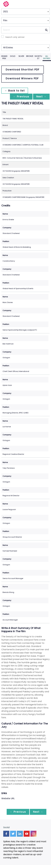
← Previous (21, 96)
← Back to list (15, 90)
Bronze (29, 56)
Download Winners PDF (22, 78)
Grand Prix (4, 57)
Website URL (8, 798)
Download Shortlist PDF (22, 69)
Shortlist (38, 57)
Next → (41, 96)
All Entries (46, 57)
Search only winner (15, 37)
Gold (12, 56)
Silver (21, 56)
